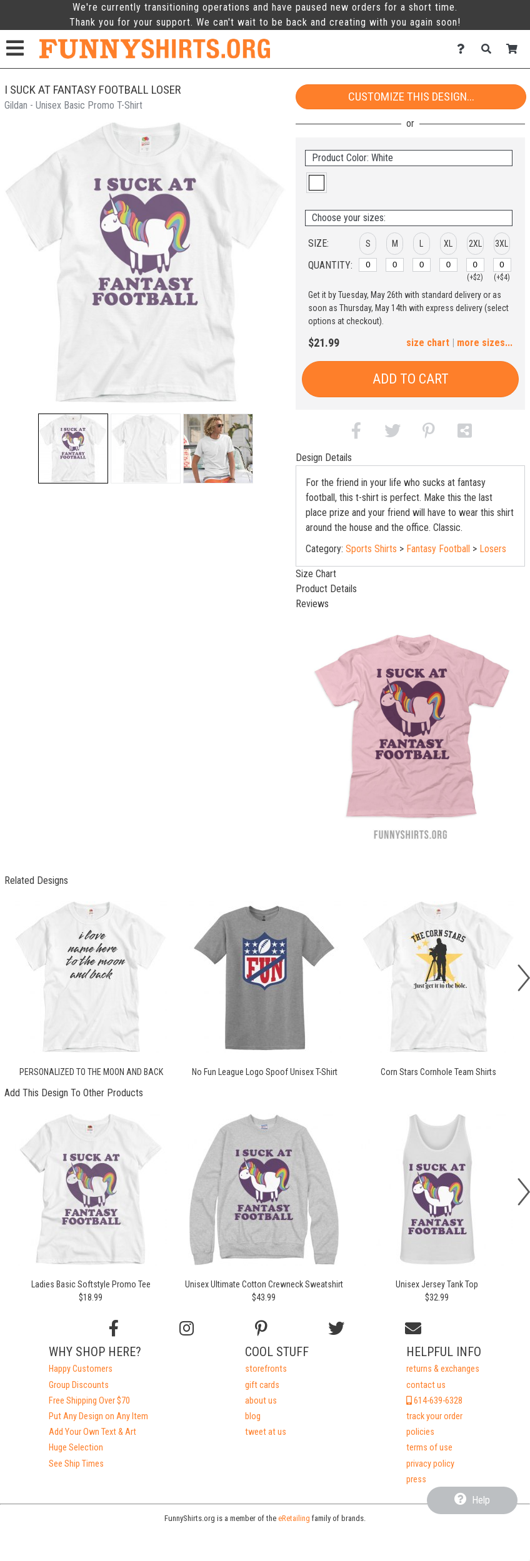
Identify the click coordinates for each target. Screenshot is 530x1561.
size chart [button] (427, 343)
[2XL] (475, 265)
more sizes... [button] (484, 343)
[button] (73, 448)
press (416, 1479)
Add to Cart (410, 379)
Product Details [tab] (326, 589)
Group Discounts (79, 1385)
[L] (421, 265)
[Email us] (413, 1328)
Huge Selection (76, 1447)
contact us (426, 1385)
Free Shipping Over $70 (89, 1400)
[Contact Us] (464, 49)
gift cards (262, 1385)
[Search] (489, 49)
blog (253, 1416)
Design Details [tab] (324, 457)
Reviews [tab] (312, 604)
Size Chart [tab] (316, 574)
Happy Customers (80, 1369)
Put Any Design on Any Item (98, 1416)
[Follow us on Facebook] (114, 1328)
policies (420, 1432)
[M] (395, 265)
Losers (492, 549)
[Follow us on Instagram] (186, 1328)
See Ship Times (76, 1464)
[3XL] (502, 265)
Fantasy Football (438, 549)
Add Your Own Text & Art (92, 1432)
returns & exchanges (442, 1369)
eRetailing (294, 1518)
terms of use (429, 1447)
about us (261, 1400)
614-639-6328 (434, 1400)
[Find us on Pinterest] (261, 1328)
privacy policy (430, 1464)
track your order (434, 1416)
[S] (368, 265)
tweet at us (265, 1432)
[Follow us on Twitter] (336, 1328)
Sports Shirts (371, 549)
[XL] (448, 265)
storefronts (266, 1369)
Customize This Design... (411, 96)
